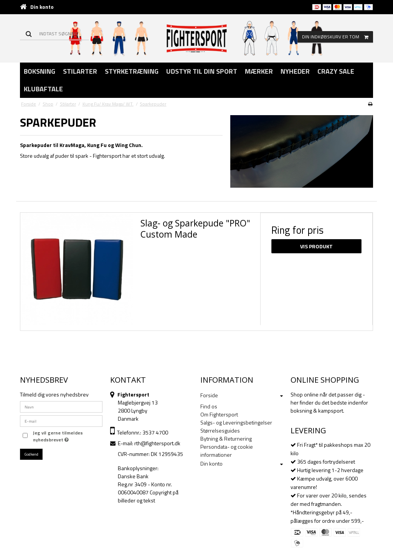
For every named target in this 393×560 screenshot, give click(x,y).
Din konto (42, 7)
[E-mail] (61, 420)
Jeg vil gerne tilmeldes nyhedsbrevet (57, 436)
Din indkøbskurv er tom (337, 37)
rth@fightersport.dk (157, 443)
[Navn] (61, 406)
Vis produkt (316, 246)
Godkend (31, 454)
